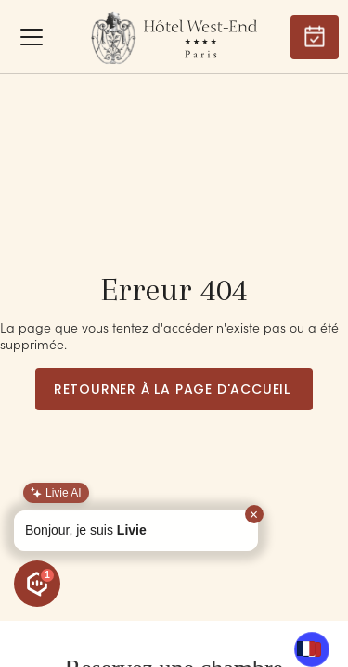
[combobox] (306, 648)
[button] (31, 37)
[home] (174, 37)
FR (306, 648)
